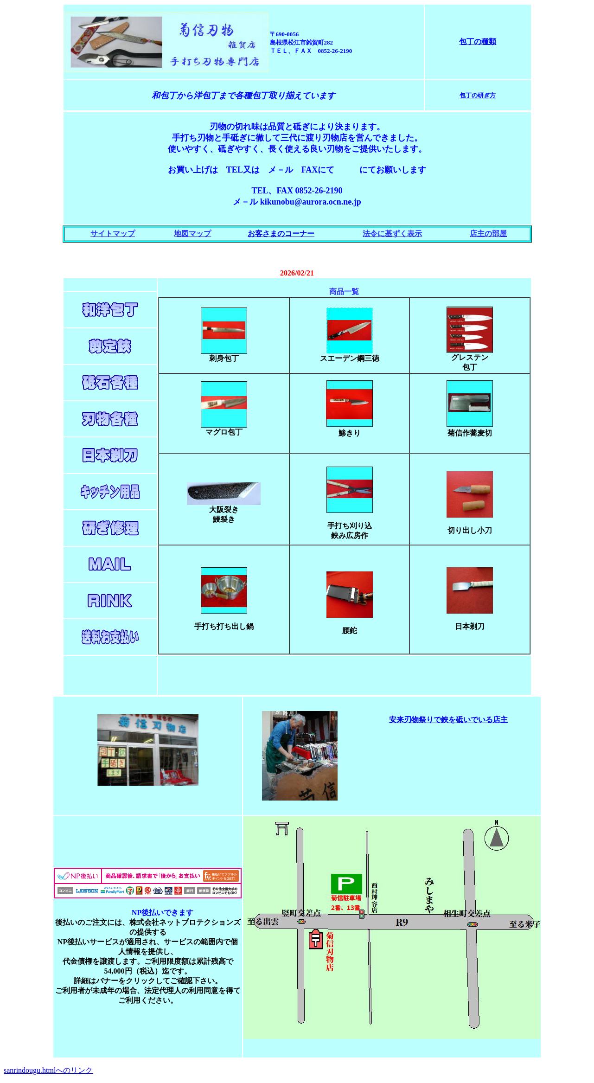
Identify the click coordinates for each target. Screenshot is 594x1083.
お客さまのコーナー (281, 233)
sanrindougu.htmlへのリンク (48, 1070)
